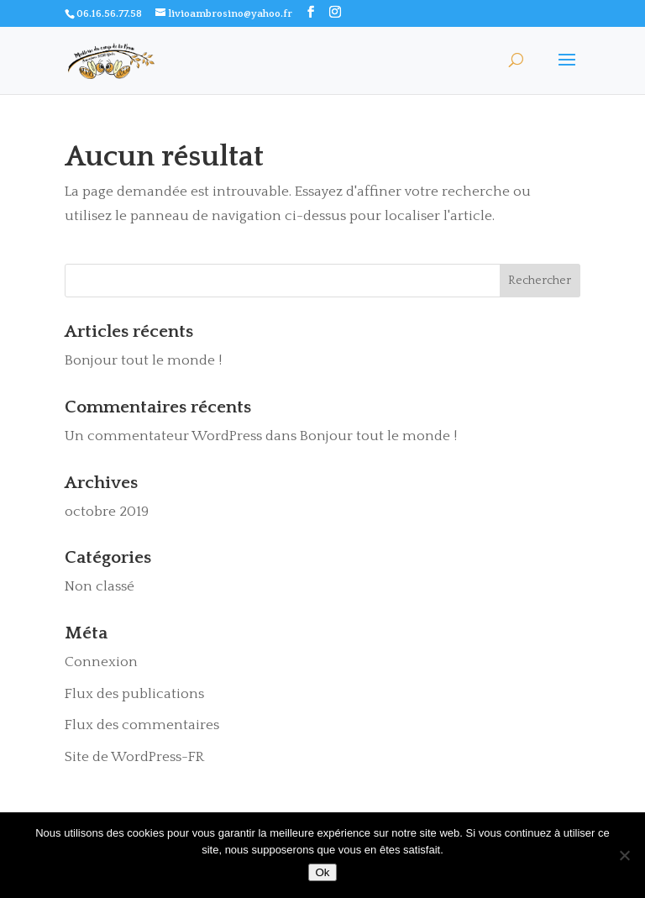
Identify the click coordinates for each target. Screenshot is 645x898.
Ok (322, 872)
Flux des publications (134, 693)
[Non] (624, 855)
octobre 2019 (107, 511)
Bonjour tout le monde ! (143, 360)
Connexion (101, 662)
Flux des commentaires (142, 725)
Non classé (99, 586)
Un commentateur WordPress (163, 436)
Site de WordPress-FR (134, 756)
